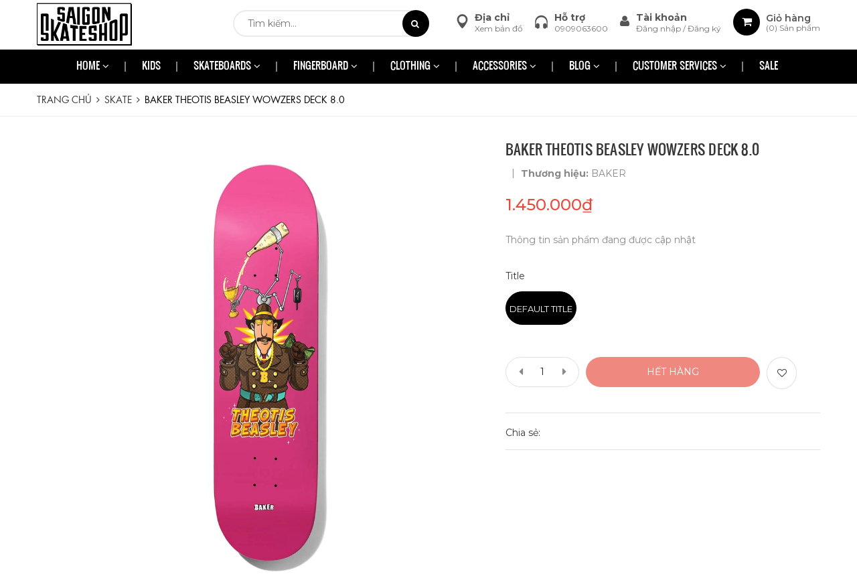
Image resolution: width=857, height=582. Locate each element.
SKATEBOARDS (226, 67)
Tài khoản (661, 17)
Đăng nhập (659, 28)
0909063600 (581, 28)
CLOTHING (415, 67)
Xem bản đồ (499, 28)
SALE (768, 67)
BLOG (584, 67)
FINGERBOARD (325, 67)
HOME (92, 67)
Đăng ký (704, 28)
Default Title (541, 308)
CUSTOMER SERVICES (679, 67)
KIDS (151, 67)
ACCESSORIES (504, 67)
